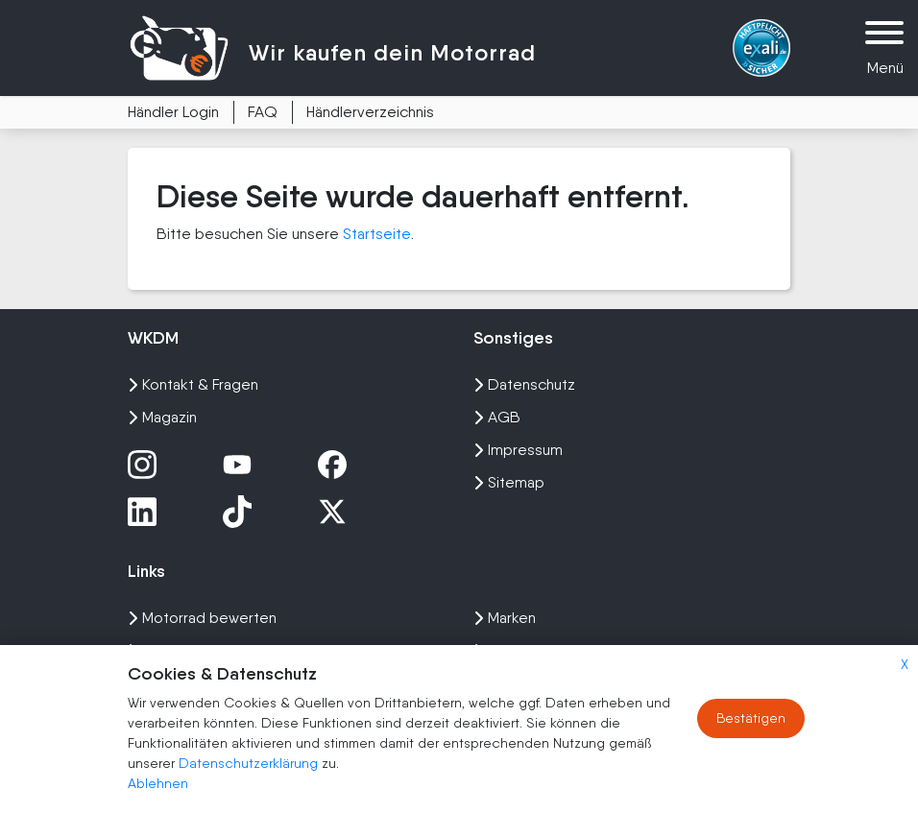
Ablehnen (158, 783)
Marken (504, 618)
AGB (496, 417)
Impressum (518, 450)
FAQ (263, 112)
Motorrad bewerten (202, 618)
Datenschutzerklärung (250, 763)
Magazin (162, 417)
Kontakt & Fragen (193, 384)
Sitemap (508, 482)
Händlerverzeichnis (370, 112)
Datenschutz (524, 384)
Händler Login (173, 112)
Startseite (377, 234)
